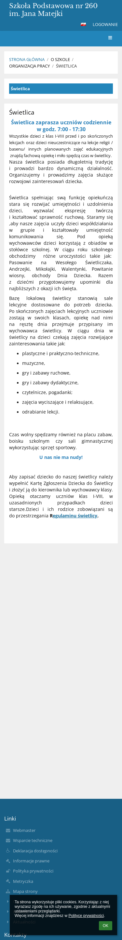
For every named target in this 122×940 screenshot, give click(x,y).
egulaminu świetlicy (75, 516)
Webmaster (24, 830)
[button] (83, 24)
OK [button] (105, 925)
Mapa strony (25, 891)
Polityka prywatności (33, 871)
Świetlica (66, 66)
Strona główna (27, 59)
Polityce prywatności (86, 915)
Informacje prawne (31, 861)
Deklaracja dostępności (35, 851)
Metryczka (23, 881)
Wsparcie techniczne (32, 840)
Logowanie (105, 24)
